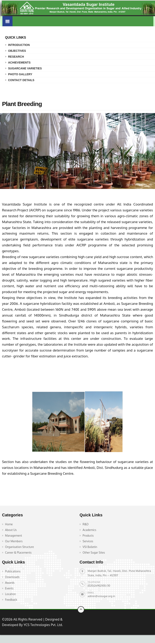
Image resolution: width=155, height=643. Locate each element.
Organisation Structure (19, 547)
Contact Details (21, 80)
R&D (86, 524)
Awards (10, 582)
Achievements (19, 62)
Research (16, 56)
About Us (11, 530)
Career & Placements (18, 552)
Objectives (17, 50)
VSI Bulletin (90, 547)
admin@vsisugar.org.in (101, 596)
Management (13, 535)
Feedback (11, 599)
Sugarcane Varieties (25, 68)
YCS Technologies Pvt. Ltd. (43, 625)
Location (10, 594)
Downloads (12, 577)
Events (9, 588)
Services (88, 541)
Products (88, 535)
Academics (89, 530)
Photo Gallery (20, 74)
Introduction (19, 45)
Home (9, 524)
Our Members (14, 541)
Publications (12, 571)
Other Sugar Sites (94, 552)
